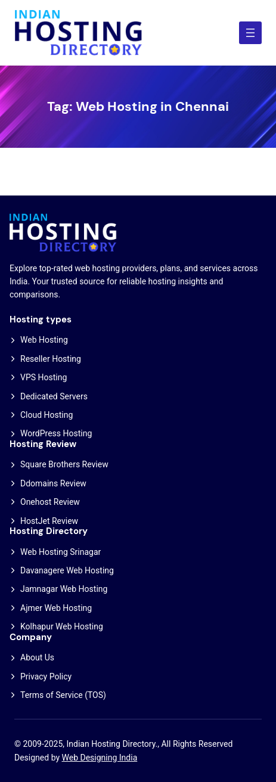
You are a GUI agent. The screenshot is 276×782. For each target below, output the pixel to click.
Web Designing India (100, 757)
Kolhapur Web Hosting (61, 626)
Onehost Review (50, 502)
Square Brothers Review (64, 464)
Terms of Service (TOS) (63, 695)
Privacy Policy (46, 676)
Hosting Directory (49, 531)
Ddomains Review (53, 483)
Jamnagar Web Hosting (63, 589)
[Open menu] (250, 32)
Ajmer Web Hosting (56, 608)
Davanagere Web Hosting (67, 570)
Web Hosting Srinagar (60, 552)
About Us (37, 657)
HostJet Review (49, 521)
